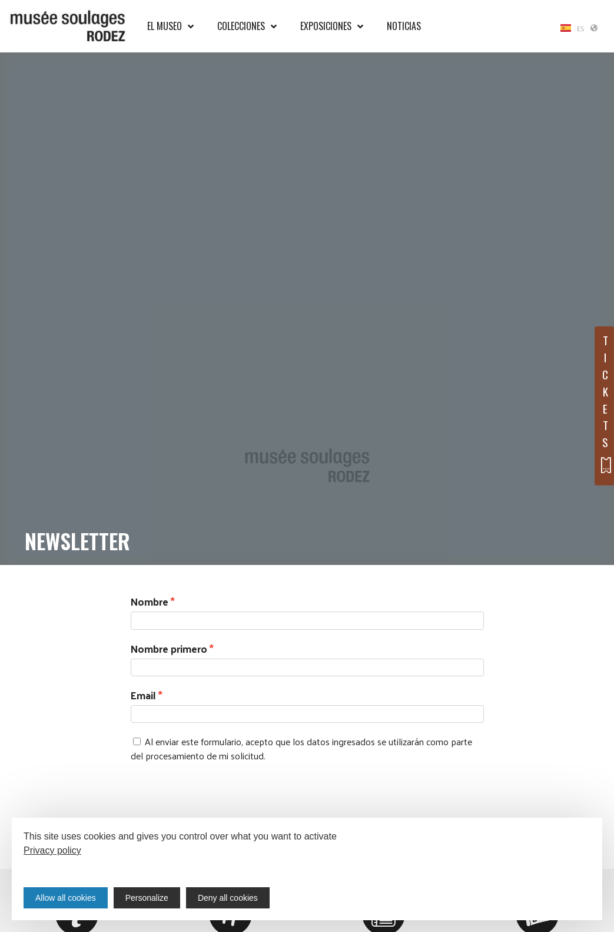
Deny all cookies (228, 898)
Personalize (146, 898)
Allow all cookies (65, 898)
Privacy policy (52, 850)
